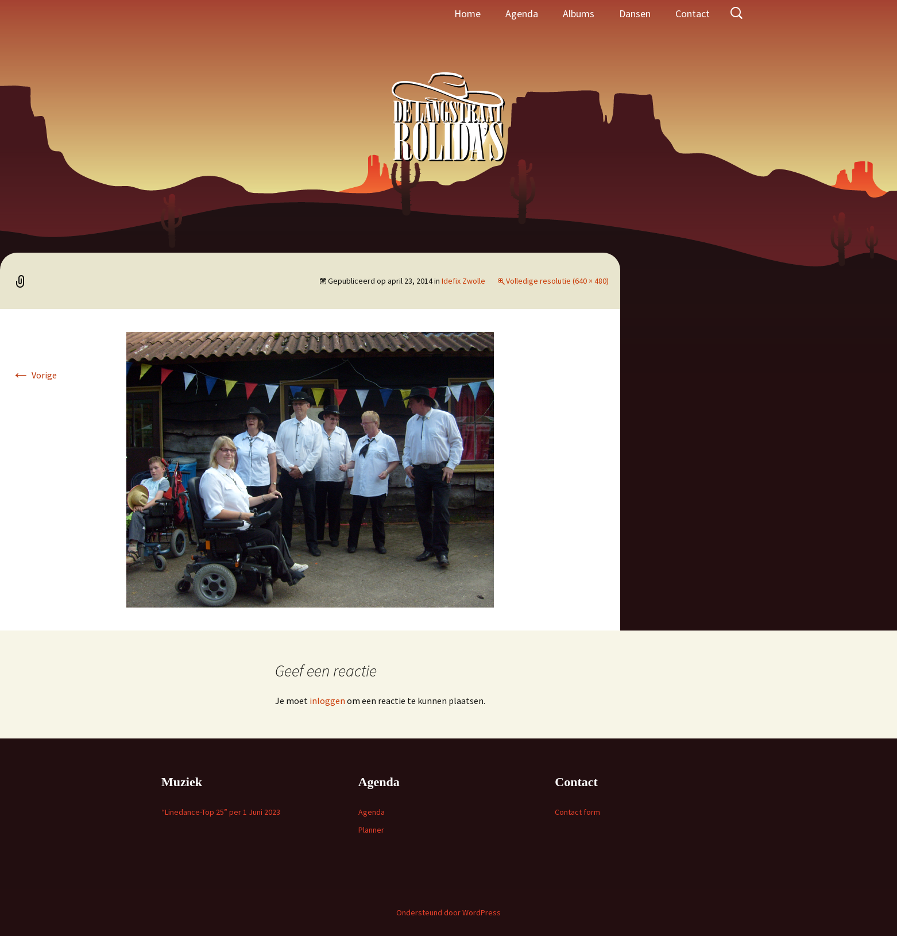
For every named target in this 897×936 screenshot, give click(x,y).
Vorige (34, 375)
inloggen (327, 700)
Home (467, 13)
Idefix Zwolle (463, 281)
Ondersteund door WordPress (448, 912)
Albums (578, 13)
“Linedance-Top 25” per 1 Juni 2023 (220, 812)
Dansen (635, 13)
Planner (371, 830)
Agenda (521, 13)
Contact (692, 13)
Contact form (577, 812)
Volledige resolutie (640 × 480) (557, 281)
